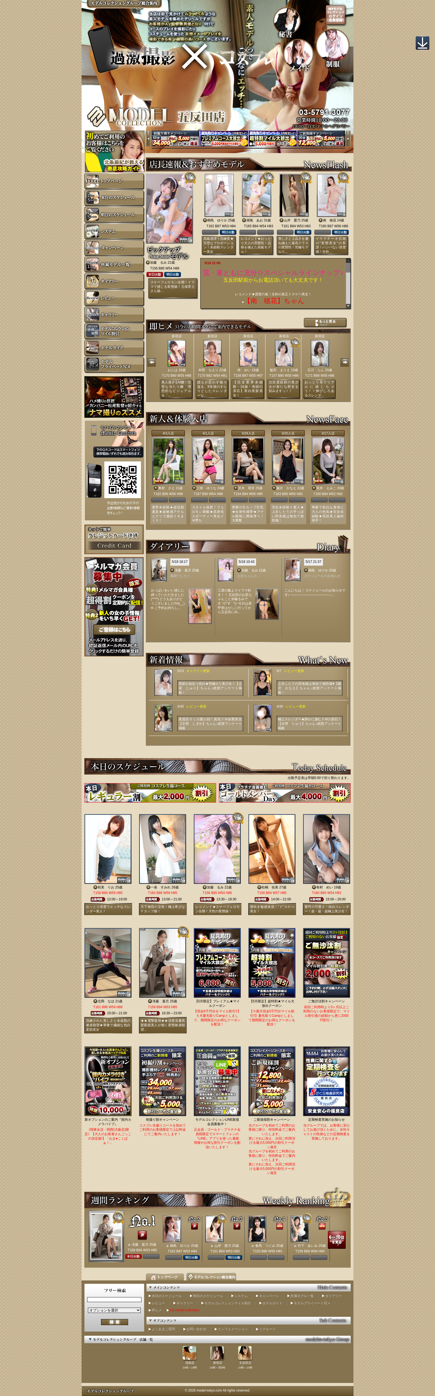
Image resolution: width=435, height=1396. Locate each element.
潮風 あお (254, 220)
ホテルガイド (272, 1303)
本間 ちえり (208, 370)
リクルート (267, 1329)
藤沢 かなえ (286, 488)
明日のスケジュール (208, 1296)
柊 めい (244, 370)
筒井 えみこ (326, 488)
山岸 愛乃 (292, 220)
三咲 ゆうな (206, 488)
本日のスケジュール (167, 1296)
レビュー (158, 1303)
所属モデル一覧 (302, 1296)
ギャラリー (184, 1303)
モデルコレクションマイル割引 (227, 1303)
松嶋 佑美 (270, 887)
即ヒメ (157, 1310)
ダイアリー (333, 1296)
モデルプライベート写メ (312, 1303)
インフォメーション (233, 1329)
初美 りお (106, 887)
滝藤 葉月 (182, 570)
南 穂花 (329, 220)
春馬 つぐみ (265, 1246)
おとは (173, 370)
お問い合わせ (196, 1329)
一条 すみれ (161, 887)
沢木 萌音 (246, 488)
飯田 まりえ (280, 370)
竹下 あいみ (308, 1246)
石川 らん (315, 370)
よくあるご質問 (163, 1329)
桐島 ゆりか (217, 220)
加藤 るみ (158, 262)
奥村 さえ (166, 488)
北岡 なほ (106, 1001)
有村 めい (324, 887)
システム (241, 1296)
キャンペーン (269, 1296)
